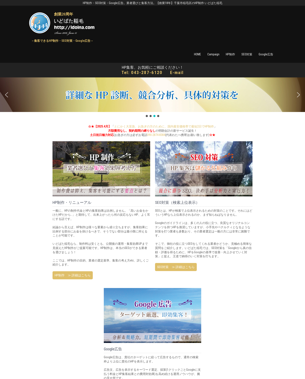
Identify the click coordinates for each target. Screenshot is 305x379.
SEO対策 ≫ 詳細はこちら (176, 267)
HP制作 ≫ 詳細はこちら (73, 275)
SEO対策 (246, 54)
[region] (152, 97)
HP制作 (230, 54)
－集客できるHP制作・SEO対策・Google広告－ (62, 40)
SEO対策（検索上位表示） (177, 202)
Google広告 (266, 54)
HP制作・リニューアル (72, 202)
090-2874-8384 (156, 135)
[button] (6, 94)
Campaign (213, 54)
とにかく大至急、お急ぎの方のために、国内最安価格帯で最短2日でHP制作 (164, 126)
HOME (197, 54)
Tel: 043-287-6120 (142, 72)
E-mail (177, 72)
